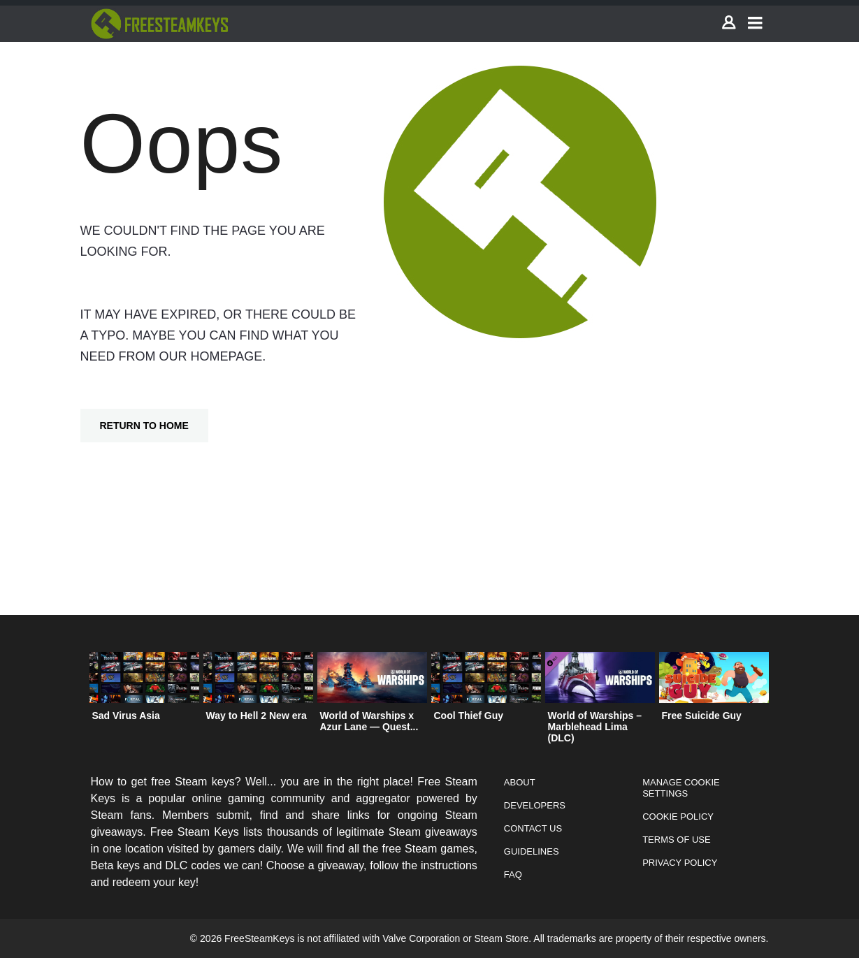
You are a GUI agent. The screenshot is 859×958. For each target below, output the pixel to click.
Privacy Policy (679, 862)
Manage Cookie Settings (681, 788)
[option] (144, 690)
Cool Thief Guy (469, 715)
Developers (534, 805)
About (519, 782)
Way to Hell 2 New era (256, 715)
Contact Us (533, 828)
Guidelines (531, 851)
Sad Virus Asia (126, 715)
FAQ (513, 874)
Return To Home (144, 425)
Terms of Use (676, 839)
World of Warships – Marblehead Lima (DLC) (595, 726)
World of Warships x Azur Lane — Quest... (369, 721)
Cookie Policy (678, 816)
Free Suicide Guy (702, 715)
